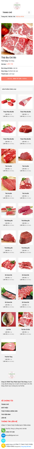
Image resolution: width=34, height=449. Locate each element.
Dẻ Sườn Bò (8, 275)
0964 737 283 (17, 78)
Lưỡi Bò (8, 329)
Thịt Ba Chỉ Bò (25, 329)
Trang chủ (4, 16)
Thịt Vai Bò (8, 166)
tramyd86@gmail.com (11, 435)
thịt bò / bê (11, 16)
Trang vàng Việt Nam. (26, 446)
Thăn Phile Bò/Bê (8, 112)
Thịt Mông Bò (8, 220)
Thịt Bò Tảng (8, 357)
